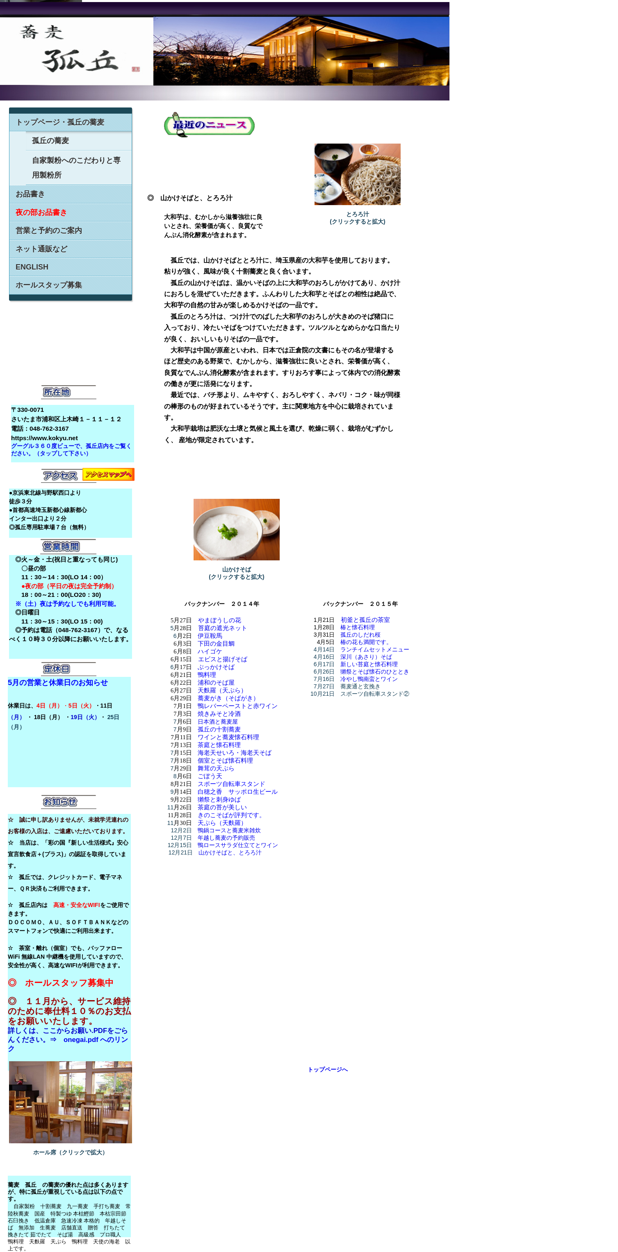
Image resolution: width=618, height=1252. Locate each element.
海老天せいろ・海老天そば (234, 752)
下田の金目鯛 (216, 643)
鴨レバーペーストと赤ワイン (238, 706)
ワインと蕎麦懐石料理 (228, 737)
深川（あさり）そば (366, 656)
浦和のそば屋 (216, 682)
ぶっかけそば (216, 667)
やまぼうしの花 (219, 620)
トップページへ (328, 1069)
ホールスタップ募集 (49, 285)
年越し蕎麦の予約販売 (226, 837)
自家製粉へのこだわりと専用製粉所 (76, 167)
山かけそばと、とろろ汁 (230, 852)
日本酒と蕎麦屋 (218, 721)
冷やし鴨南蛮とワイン (369, 679)
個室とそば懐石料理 (225, 760)
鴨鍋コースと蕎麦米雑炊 (229, 830)
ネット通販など (41, 249)
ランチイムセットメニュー (374, 649)
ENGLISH (32, 267)
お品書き (30, 194)
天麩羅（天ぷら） (222, 690)
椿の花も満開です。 (366, 642)
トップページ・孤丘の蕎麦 (60, 122)
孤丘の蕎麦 (50, 141)
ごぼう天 (210, 776)
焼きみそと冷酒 (219, 714)
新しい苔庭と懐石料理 (369, 664)
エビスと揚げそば (222, 659)
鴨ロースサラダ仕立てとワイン (238, 845)
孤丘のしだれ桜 (360, 634)
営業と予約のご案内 (49, 230)
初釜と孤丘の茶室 (365, 620)
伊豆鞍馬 (210, 636)
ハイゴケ (210, 651)
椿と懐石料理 (357, 627)
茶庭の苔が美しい (222, 807)
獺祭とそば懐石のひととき (374, 671)
